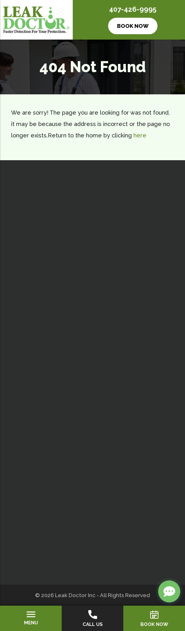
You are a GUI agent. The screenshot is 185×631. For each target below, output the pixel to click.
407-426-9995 (133, 9)
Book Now (133, 26)
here (139, 135)
